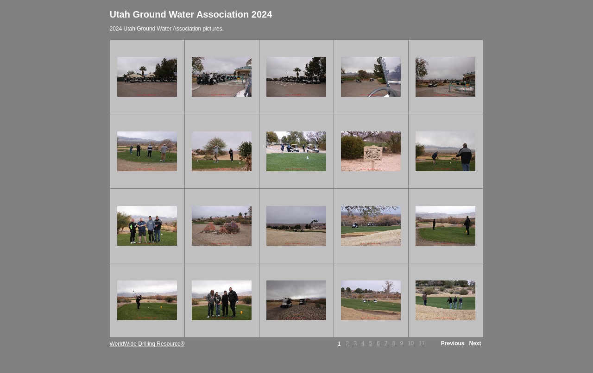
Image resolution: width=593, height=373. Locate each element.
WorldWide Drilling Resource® (147, 344)
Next (475, 343)
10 (411, 343)
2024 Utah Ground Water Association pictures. (167, 28)
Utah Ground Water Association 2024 (191, 14)
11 (421, 343)
